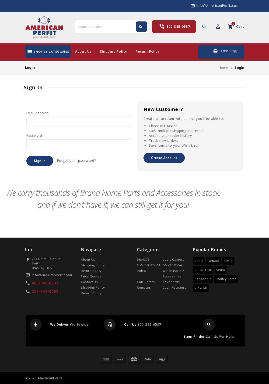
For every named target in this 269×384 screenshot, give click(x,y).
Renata (213, 261)
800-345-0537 (178, 26)
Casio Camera (174, 259)
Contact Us (89, 282)
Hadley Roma (226, 279)
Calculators (146, 282)
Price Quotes (91, 276)
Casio (199, 261)
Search (141, 27)
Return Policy (147, 51)
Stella (228, 261)
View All (201, 288)
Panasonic (203, 279)
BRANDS (143, 259)
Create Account (164, 158)
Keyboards (171, 282)
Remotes (144, 287)
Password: (34, 135)
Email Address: (38, 113)
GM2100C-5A (172, 265)
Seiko (220, 270)
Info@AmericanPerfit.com (217, 5)
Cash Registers (174, 287)
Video (141, 271)
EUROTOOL (203, 270)
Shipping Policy (113, 51)
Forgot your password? (76, 160)
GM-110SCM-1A (149, 265)
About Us (83, 51)
